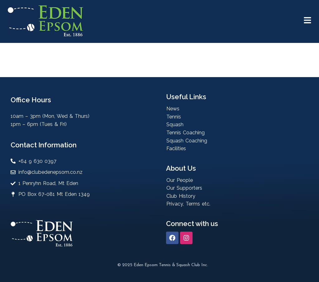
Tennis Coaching (185, 133)
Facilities (176, 148)
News (172, 109)
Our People (179, 180)
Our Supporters (184, 188)
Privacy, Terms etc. (188, 204)
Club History (180, 196)
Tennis (173, 117)
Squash (174, 124)
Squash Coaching (186, 141)
